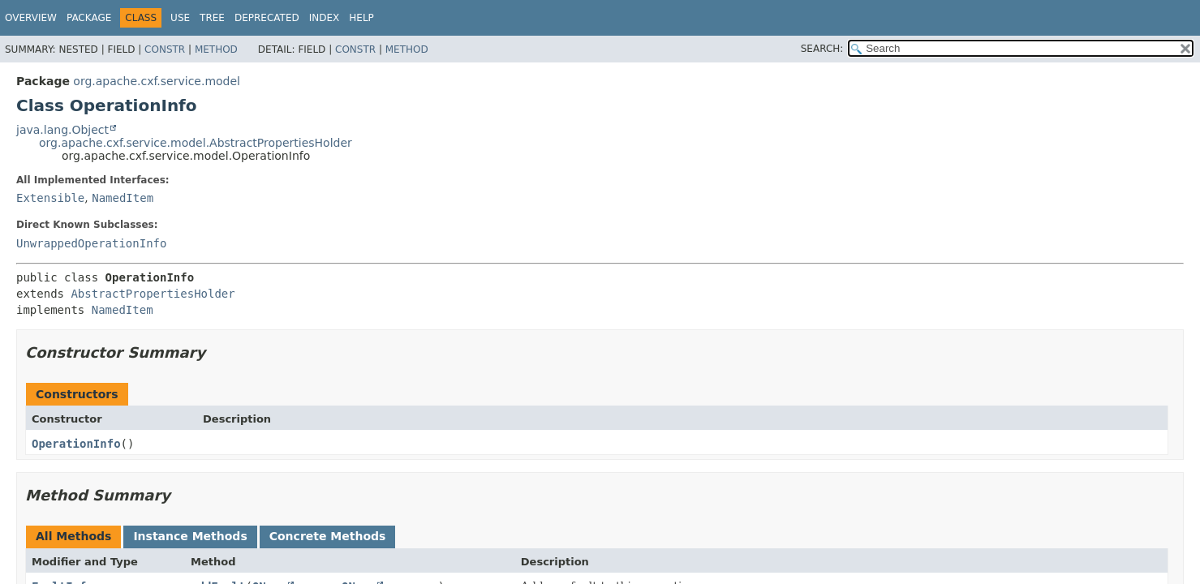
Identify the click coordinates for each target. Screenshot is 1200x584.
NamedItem (122, 197)
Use (180, 18)
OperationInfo (76, 443)
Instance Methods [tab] (190, 536)
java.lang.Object (62, 129)
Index (324, 18)
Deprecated (266, 18)
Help (361, 18)
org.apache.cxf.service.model (156, 81)
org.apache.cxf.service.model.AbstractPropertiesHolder (195, 142)
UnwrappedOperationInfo (91, 243)
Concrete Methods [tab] (327, 536)
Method (216, 49)
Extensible (50, 197)
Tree (212, 18)
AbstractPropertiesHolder (152, 293)
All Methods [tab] (73, 536)
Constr (164, 49)
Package (89, 18)
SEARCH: (822, 48)
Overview (31, 18)
